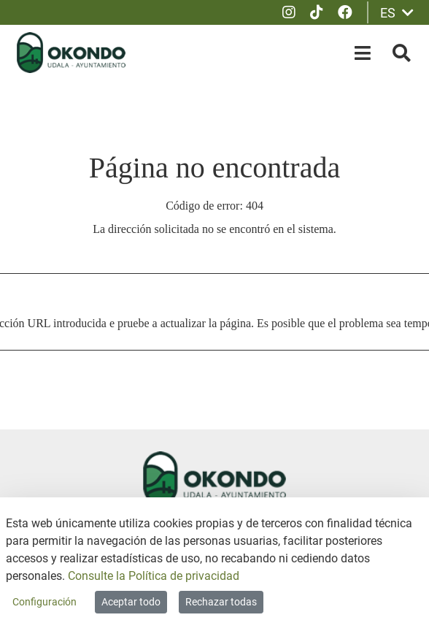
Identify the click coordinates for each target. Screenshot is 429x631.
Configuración (44, 602)
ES (397, 12)
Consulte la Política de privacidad (153, 576)
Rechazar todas (221, 602)
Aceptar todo (131, 602)
